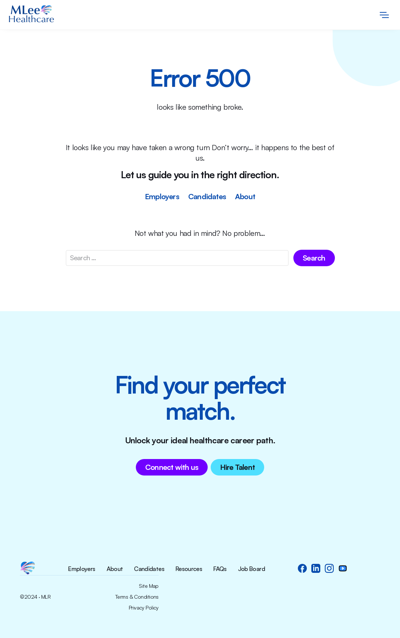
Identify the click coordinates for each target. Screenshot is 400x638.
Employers (162, 196)
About (245, 196)
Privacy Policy (144, 608)
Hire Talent (237, 467)
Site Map (149, 586)
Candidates (207, 196)
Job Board (251, 569)
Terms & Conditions (137, 597)
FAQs (219, 569)
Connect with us (171, 467)
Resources (188, 569)
